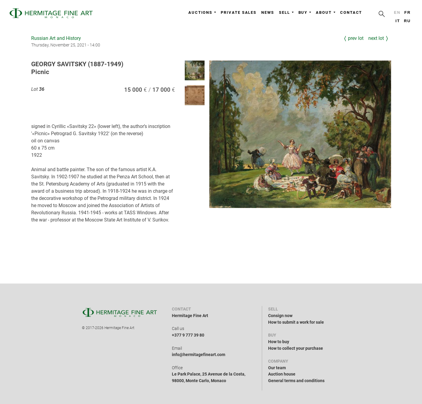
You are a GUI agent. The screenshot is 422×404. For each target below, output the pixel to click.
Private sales (238, 12)
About (325, 12)
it (397, 21)
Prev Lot (356, 38)
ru (407, 21)
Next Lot (376, 38)
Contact (351, 12)
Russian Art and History (56, 38)
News (267, 12)
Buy (304, 12)
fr (407, 12)
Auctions (202, 12)
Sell (286, 12)
